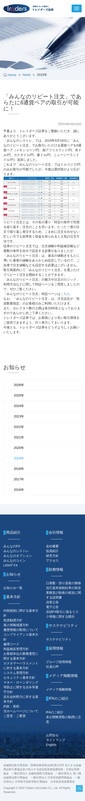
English (51, 745)
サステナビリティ (58, 639)
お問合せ (52, 735)
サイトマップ (55, 740)
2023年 (19, 416)
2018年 (19, 469)
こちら (65, 294)
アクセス (52, 560)
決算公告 (52, 602)
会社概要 (52, 546)
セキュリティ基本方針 (19, 677)
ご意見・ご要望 (14, 716)
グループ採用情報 (58, 662)
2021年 (19, 437)
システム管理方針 (16, 673)
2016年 (19, 489)
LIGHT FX (10, 565)
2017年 (19, 479)
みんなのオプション (17, 556)
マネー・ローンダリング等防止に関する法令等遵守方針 (20, 687)
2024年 (19, 406)
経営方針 (52, 556)
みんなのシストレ (16, 551)
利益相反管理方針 (16, 649)
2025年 (19, 395)
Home (12, 75)
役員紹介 (52, 551)
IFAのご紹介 (54, 712)
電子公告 (52, 607)
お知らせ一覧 (12, 588)
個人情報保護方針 (16, 625)
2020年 (19, 448)
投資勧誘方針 (12, 620)
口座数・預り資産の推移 (63, 583)
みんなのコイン (14, 560)
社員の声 (52, 666)
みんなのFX (11, 546)
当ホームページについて (20, 711)
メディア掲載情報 (58, 689)
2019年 (19, 458)
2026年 (19, 385)
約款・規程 (11, 706)
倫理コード (11, 644)
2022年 (19, 427)
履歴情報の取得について (20, 630)
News (27, 75)
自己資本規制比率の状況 (63, 588)
